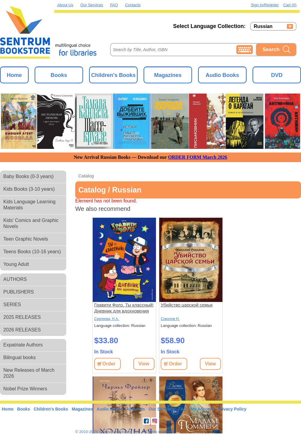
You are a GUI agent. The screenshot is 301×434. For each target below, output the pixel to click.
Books (59, 75)
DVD (276, 75)
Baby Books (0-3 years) (28, 176)
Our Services (91, 5)
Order (109, 363)
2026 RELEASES (22, 329)
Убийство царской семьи (187, 304)
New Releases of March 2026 (28, 373)
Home (14, 75)
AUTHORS (15, 279)
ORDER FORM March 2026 (197, 157)
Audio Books (222, 75)
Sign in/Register (265, 5)
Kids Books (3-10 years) (29, 189)
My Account (202, 409)
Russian (263, 26)
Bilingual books (19, 357)
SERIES (12, 304)
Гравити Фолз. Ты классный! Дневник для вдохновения (124, 307)
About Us (65, 5)
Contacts (133, 5)
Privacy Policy (232, 409)
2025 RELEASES (22, 317)
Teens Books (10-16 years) (32, 251)
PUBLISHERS (18, 291)
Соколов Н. (170, 319)
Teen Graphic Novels (25, 239)
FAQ (114, 5)
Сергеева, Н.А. (106, 319)
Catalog (86, 175)
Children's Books (113, 75)
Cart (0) (289, 5)
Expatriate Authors (23, 344)
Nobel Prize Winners (25, 388)
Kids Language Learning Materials (29, 204)
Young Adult (16, 264)
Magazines (168, 75)
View (143, 363)
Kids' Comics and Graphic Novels (31, 223)
